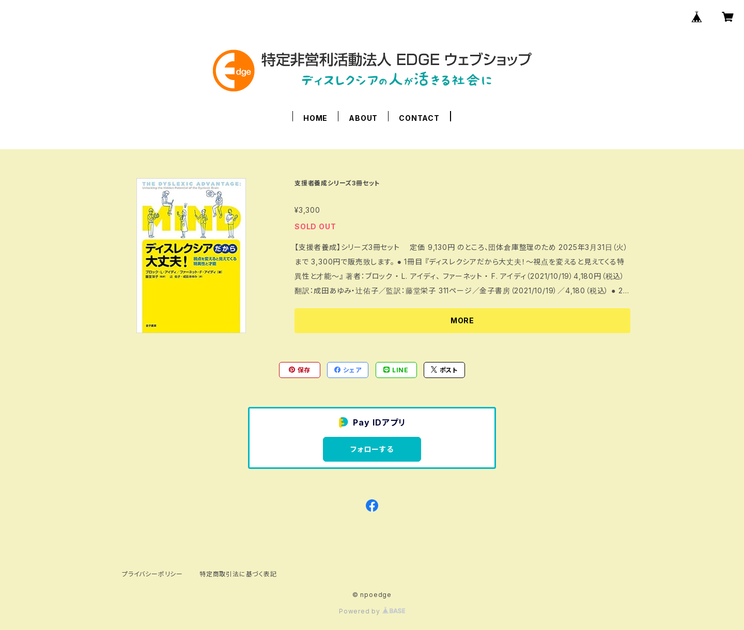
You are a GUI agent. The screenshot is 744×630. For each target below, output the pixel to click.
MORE (462, 320)
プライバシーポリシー (152, 574)
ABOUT (363, 118)
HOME (315, 118)
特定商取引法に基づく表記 (238, 574)
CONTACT (419, 118)
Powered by (372, 611)
